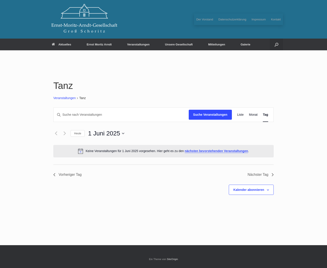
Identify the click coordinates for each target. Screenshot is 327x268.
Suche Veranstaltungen (210, 114)
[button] (276, 44)
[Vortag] (56, 133)
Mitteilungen (216, 44)
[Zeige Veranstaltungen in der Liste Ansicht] (240, 115)
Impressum (259, 19)
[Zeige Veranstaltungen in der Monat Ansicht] (253, 115)
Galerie (245, 44)
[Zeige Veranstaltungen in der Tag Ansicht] (265, 115)
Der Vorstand (204, 19)
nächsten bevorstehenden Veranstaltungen (216, 151)
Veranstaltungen (138, 44)
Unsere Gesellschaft (179, 44)
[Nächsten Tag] (64, 133)
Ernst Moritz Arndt (99, 44)
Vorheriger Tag (67, 174)
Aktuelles (61, 44)
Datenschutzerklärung (232, 19)
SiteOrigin (172, 259)
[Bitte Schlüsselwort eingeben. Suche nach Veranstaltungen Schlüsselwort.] (121, 115)
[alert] (163, 151)
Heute (77, 133)
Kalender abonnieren (248, 190)
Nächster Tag (261, 174)
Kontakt (276, 19)
